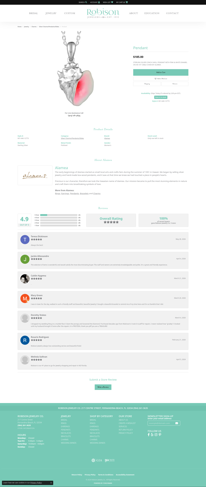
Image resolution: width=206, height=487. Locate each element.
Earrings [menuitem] (65, 426)
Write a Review (103, 387)
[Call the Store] (24, 425)
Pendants (74, 193)
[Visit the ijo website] (110, 460)
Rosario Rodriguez (40, 337)
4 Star (37, 217)
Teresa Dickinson (39, 236)
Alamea (107, 138)
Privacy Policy (126, 433)
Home (20, 27)
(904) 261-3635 (74, 115)
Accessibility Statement (125, 475)
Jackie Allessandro (40, 256)
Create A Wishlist (127, 423)
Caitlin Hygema (38, 275)
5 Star (37, 215)
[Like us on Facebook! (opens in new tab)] (149, 434)
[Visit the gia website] (97, 460)
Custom (69, 13)
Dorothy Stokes (38, 315)
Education (151, 13)
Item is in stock (160, 97)
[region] (74, 70)
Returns (175, 84)
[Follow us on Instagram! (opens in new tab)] (156, 434)
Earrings (65, 193)
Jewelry (51, 13)
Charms (34, 27)
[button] (82, 2)
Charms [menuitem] (64, 439)
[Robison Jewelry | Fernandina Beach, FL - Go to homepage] (103, 13)
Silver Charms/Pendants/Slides (49, 27)
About (133, 13)
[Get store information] (26, 428)
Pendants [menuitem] (65, 429)
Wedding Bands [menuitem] (68, 443)
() (79, 215)
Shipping (147, 84)
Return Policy (126, 429)
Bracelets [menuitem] (66, 436)
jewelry (26, 27)
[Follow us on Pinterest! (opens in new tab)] (160, 434)
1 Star (37, 225)
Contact (172, 13)
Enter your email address (159, 418)
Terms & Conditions (105, 475)
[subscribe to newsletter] (176, 423)
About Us (123, 420)
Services (123, 426)
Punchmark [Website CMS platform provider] (107, 483)
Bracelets (84, 193)
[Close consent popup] (51, 483)
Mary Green (36, 295)
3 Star (37, 220)
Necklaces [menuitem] (66, 433)
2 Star (37, 223)
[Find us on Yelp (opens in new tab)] (152, 434)
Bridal (33, 13)
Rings (57, 193)
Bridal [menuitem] (64, 420)
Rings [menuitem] (63, 423)
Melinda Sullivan (39, 356)
